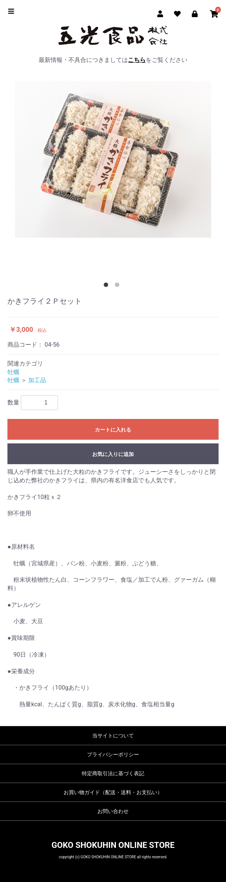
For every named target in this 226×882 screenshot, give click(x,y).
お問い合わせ (113, 811)
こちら (137, 59)
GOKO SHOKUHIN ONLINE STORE (112, 845)
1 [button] (107, 286)
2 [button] (118, 286)
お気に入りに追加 (113, 454)
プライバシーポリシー (113, 754)
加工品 (37, 380)
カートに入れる (113, 430)
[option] (113, 159)
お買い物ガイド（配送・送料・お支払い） (113, 792)
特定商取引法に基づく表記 (113, 773)
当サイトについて (113, 736)
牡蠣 (13, 372)
